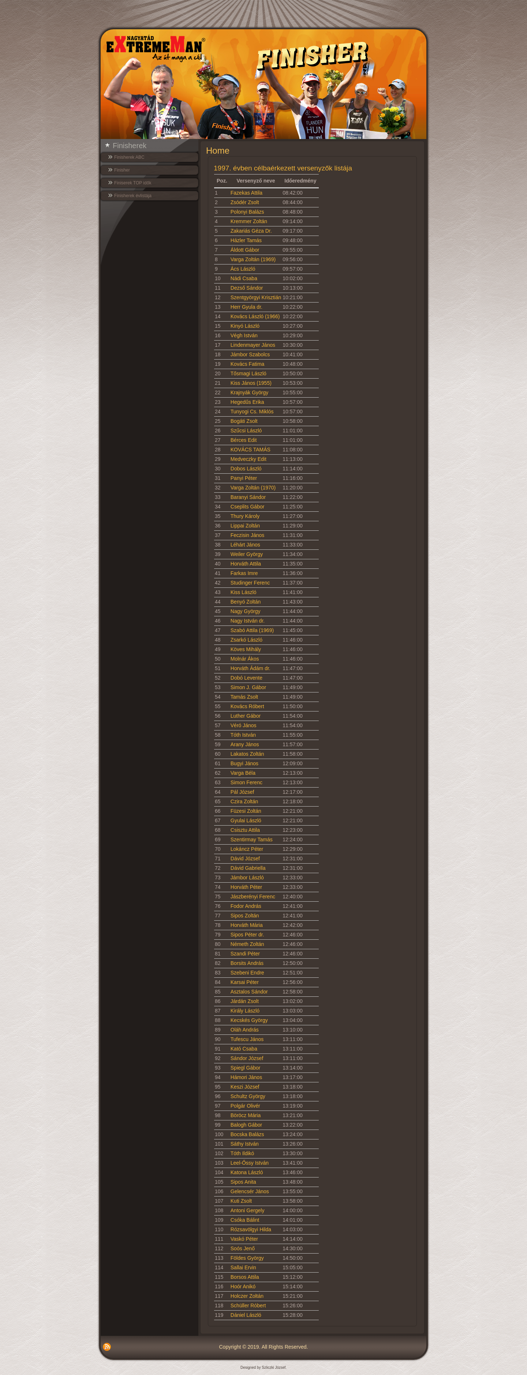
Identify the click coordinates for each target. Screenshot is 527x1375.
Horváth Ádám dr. (250, 668)
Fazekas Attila (246, 193)
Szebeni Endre (247, 973)
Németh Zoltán (247, 944)
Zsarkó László (246, 640)
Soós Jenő (243, 1248)
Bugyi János (244, 763)
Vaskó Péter (244, 1239)
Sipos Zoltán (245, 915)
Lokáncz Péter (247, 849)
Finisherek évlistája (133, 195)
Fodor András (246, 906)
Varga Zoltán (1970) (253, 488)
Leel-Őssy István (250, 1163)
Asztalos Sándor (249, 992)
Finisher (122, 170)
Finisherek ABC (129, 157)
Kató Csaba (244, 1049)
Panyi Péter (244, 478)
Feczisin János (248, 535)
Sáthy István (245, 1144)
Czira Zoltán (244, 801)
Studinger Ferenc (250, 583)
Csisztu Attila (245, 830)
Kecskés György (249, 1020)
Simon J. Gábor (248, 687)
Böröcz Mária (246, 1115)
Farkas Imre (244, 573)
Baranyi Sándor (248, 497)
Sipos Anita (243, 1182)
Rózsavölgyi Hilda (251, 1229)
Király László (245, 1011)
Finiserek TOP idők (132, 182)
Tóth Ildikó (242, 1153)
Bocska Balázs (247, 1134)
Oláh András (245, 1030)
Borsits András (247, 963)
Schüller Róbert (248, 1305)
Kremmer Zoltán (249, 221)
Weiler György (247, 554)
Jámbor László (247, 877)
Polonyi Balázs (247, 212)
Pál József (242, 792)
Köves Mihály (246, 649)
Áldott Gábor (245, 250)
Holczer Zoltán (247, 1296)
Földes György (247, 1258)
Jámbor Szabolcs (250, 354)
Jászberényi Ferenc (253, 896)
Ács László (243, 269)
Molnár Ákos (245, 659)
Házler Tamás (246, 240)
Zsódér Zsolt (245, 202)
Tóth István (243, 735)
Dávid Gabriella (248, 868)
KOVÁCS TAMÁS (250, 449)
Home (217, 150)
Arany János (245, 744)
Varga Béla (243, 773)
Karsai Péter (245, 982)
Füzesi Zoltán (246, 811)
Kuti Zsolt (241, 1201)
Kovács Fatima (248, 364)
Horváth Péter (246, 887)
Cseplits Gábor (248, 507)
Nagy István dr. (248, 621)
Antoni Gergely (248, 1210)
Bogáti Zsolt (244, 421)
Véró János (244, 725)
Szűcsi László (246, 430)
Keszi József (245, 1087)
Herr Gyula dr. (246, 307)
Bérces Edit (244, 440)
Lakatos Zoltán (247, 754)
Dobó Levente (246, 678)
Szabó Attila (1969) (252, 630)
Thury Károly (245, 516)
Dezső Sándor (247, 288)
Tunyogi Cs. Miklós (252, 411)
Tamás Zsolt (244, 697)
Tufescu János (247, 1039)
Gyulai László (246, 820)
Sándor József (247, 1058)
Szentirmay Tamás (252, 839)
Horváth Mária (247, 925)
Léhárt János (245, 545)
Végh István (244, 335)
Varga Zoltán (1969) (253, 259)
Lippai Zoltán (245, 526)
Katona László (247, 1172)
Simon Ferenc (246, 782)
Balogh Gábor (246, 1125)
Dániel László (246, 1315)
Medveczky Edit (248, 459)
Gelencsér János (250, 1191)
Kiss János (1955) (251, 383)
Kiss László (244, 592)
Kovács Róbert (247, 706)
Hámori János (246, 1077)
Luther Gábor (246, 716)
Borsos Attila (245, 1277)
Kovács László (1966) (255, 316)
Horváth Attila (246, 564)
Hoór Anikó (243, 1286)
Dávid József (245, 858)
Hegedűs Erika (247, 402)
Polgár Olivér (245, 1106)
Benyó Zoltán (246, 602)
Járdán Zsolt (245, 1001)
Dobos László (246, 469)
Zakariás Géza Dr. (251, 231)
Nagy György (246, 611)
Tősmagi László (248, 373)
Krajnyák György (249, 392)
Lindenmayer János (253, 345)
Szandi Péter (245, 954)
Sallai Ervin (243, 1267)
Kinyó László (245, 326)
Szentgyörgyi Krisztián (256, 297)
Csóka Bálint (245, 1220)
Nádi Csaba (244, 278)
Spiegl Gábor (246, 1068)
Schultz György (248, 1096)
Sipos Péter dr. (247, 935)
